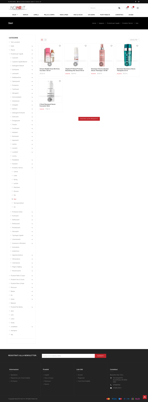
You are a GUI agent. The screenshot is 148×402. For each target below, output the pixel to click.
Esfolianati (15, 70)
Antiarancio (15, 101)
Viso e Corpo (48, 378)
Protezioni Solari (17, 212)
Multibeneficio (16, 78)
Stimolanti (15, 232)
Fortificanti (15, 129)
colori (12, 319)
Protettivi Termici (127, 23)
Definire (14, 109)
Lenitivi (14, 144)
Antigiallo (15, 105)
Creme (16, 172)
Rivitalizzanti (16, 228)
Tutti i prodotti (15, 42)
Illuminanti (15, 136)
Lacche (16, 184)
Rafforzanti (15, 220)
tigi (12, 335)
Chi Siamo (14, 381)
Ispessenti (15, 140)
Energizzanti (16, 121)
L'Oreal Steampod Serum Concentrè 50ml (48, 105)
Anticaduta (15, 247)
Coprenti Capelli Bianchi (19, 62)
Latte (15, 176)
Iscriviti (100, 356)
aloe (12, 311)
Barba (13, 291)
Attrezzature (16, 259)
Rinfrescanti (16, 224)
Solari (12, 299)
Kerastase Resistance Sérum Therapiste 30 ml (126, 70)
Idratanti (15, 133)
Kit (11, 295)
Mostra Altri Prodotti (89, 119)
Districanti (15, 117)
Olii (15, 195)
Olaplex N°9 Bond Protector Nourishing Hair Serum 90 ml (74, 70)
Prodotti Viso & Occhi (17, 280)
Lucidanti (15, 152)
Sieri (137, 23)
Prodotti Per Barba (17, 307)
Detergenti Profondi (18, 113)
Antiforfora (15, 251)
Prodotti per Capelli (113, 23)
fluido (12, 323)
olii (14, 207)
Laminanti (15, 74)
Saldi (12, 46)
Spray (15, 180)
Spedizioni (14, 375)
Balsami (13, 303)
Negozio (101, 23)
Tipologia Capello (17, 236)
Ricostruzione (16, 271)
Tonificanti (15, 89)
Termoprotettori (19, 203)
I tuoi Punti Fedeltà (84, 381)
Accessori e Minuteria (19, 243)
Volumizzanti (16, 239)
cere (12, 315)
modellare (14, 327)
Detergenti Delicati (18, 66)
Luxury (14, 156)
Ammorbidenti (16, 97)
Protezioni (15, 85)
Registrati (81, 378)
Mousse (16, 191)
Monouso (14, 288)
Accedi (80, 375)
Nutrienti (15, 164)
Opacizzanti (16, 82)
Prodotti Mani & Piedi (17, 284)
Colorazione (16, 263)
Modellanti (15, 160)
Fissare (14, 125)
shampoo (14, 331)
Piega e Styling (17, 267)
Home (94, 23)
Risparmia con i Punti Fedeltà (20, 378)
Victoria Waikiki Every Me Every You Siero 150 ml (50, 70)
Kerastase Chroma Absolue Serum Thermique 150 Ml (100, 70)
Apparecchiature (17, 255)
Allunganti (15, 93)
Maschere (17, 188)
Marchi (13, 50)
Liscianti (14, 148)
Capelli (46, 375)
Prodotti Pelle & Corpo (18, 276)
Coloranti (15, 58)
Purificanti (15, 216)
